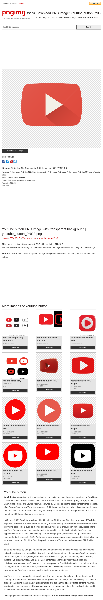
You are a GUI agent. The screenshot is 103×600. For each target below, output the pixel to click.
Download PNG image (15, 151)
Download (15, 347)
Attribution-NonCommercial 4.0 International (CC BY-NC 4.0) (39, 168)
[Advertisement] (51, 50)
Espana (21, 3)
